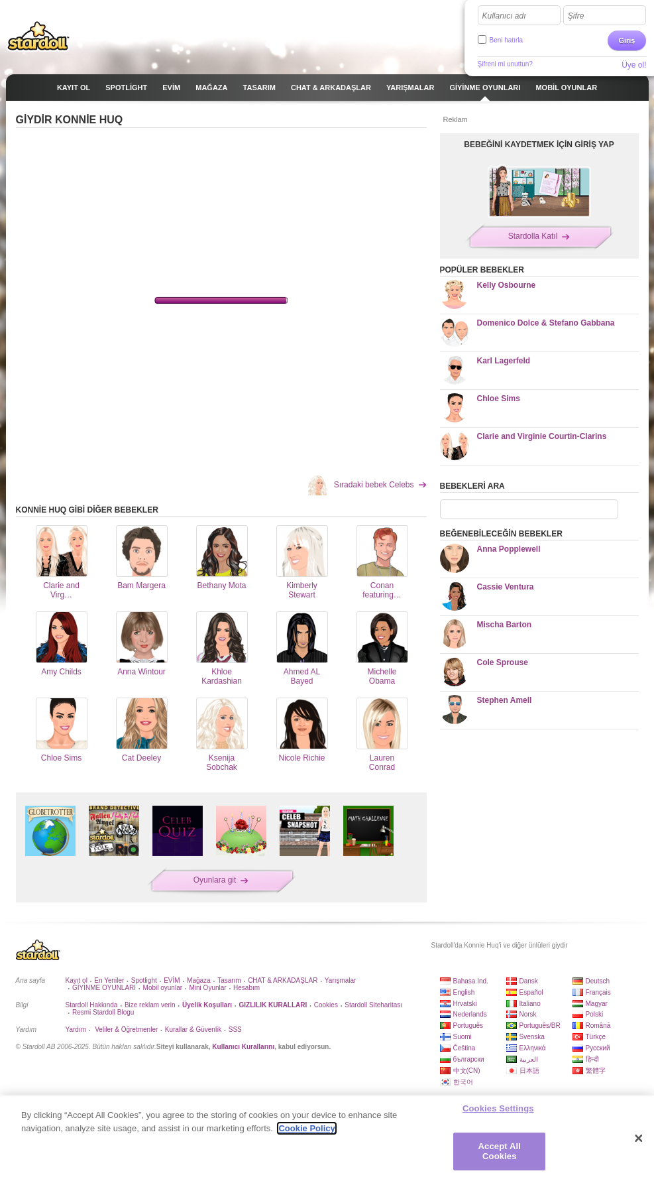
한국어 (463, 1082)
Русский (598, 1048)
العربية (528, 1059)
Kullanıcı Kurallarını (243, 1046)
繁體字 (596, 1070)
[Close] (639, 1139)
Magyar (597, 1003)
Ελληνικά (532, 1048)
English (464, 992)
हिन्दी (592, 1059)
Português (468, 1025)
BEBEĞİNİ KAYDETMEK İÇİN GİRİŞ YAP (539, 144)
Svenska (532, 1036)
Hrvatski (465, 1003)
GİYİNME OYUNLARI (104, 987)
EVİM (172, 980)
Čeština (464, 1048)
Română (598, 1025)
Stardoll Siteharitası (373, 1005)
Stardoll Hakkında (92, 1005)
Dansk (528, 981)
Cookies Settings (498, 1108)
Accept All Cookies (499, 1151)
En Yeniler (109, 980)
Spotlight (144, 980)
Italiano (530, 1003)
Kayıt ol (76, 980)
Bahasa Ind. (470, 981)
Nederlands (470, 1014)
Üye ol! (634, 65)
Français (598, 992)
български (468, 1059)
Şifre (576, 16)
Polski (595, 1014)
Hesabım (246, 987)
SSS (235, 1029)
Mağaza (199, 980)
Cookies (326, 1005)
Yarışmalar (340, 980)
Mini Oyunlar (207, 987)
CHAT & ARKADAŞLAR (282, 980)
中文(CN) (466, 1070)
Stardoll (38, 36)
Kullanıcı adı (504, 16)
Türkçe (596, 1036)
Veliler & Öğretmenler (125, 1029)
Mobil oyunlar (162, 987)
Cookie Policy (306, 1128)
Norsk (528, 1014)
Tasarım (229, 980)
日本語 (529, 1070)
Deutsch (598, 981)
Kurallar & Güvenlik (193, 1029)
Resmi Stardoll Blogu (103, 1012)
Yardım (76, 1029)
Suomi (462, 1036)
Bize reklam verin (150, 1005)
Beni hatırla (506, 40)
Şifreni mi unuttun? (505, 64)
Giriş (626, 40)
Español (531, 992)
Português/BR (540, 1025)
